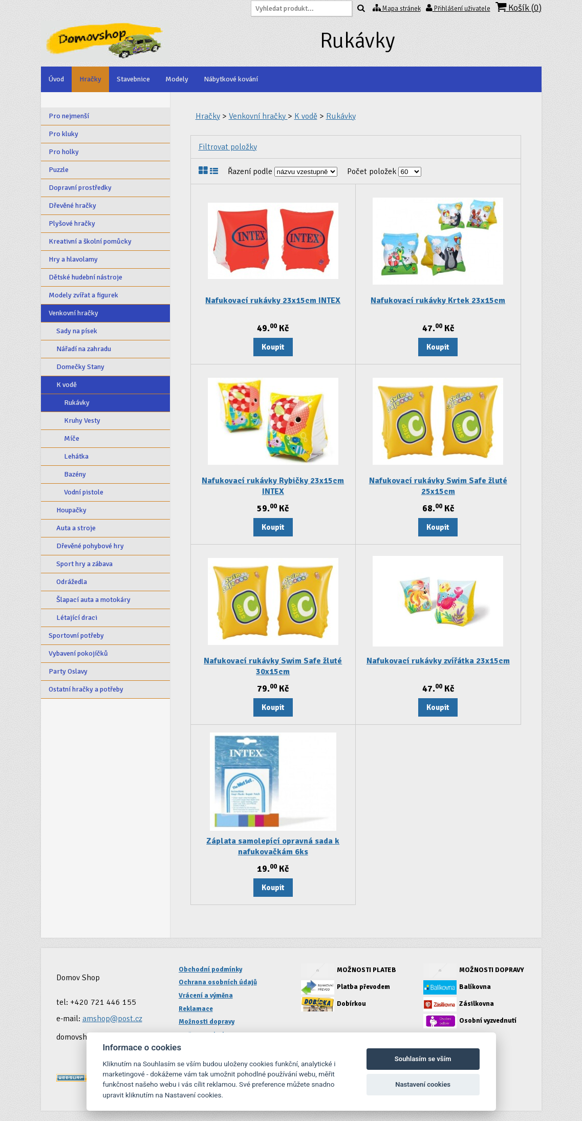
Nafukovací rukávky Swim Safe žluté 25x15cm (438, 486)
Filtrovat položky (228, 147)
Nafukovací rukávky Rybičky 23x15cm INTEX (273, 486)
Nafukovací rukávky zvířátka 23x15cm (438, 661)
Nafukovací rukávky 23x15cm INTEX (272, 300)
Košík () (518, 7)
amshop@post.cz (112, 1019)
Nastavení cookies (422, 1084)
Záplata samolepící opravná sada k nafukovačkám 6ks (272, 846)
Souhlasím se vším (423, 1059)
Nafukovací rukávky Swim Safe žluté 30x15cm (273, 666)
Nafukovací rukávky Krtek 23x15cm (438, 300)
